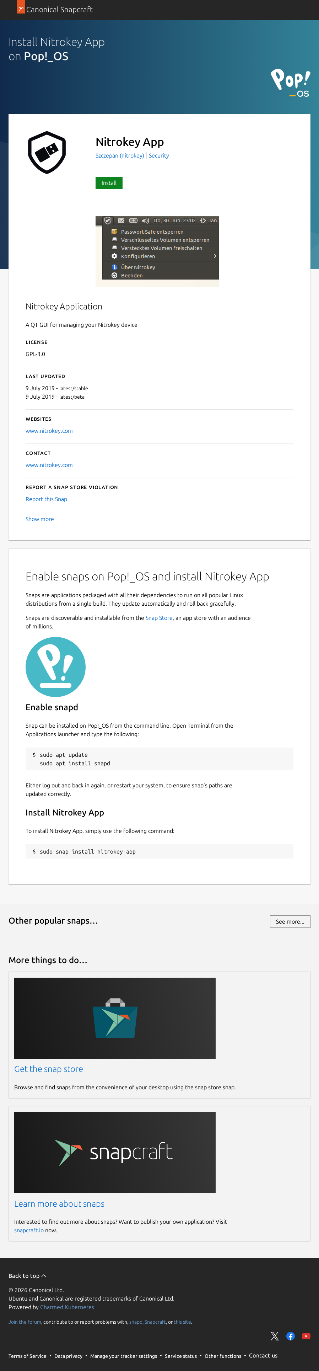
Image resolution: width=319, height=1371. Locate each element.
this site (182, 1321)
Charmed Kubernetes (67, 1307)
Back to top (28, 1275)
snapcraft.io (29, 1230)
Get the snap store (48, 1069)
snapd (135, 1321)
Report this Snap (46, 499)
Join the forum (25, 1321)
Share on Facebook (290, 1336)
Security (159, 155)
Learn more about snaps (59, 1203)
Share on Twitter (275, 1336)
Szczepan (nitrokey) (121, 155)
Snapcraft (155, 1321)
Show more (40, 519)
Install (109, 183)
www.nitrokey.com (49, 430)
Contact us (263, 1355)
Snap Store (159, 618)
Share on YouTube (306, 1336)
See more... (290, 921)
